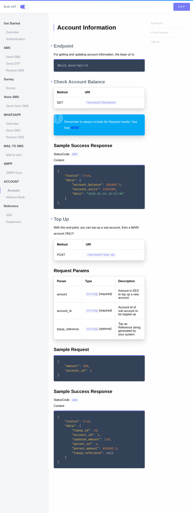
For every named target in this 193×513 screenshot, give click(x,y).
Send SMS (13, 57)
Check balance (159, 32)
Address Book (15, 197)
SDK (9, 215)
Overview (12, 32)
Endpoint (70, 46)
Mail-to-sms (14, 155)
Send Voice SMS (17, 106)
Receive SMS (15, 70)
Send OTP (13, 63)
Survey (10, 88)
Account (14, 190)
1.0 (181, 6)
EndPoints (157, 23)
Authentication (15, 39)
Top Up (155, 41)
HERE (87, 127)
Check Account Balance (86, 81)
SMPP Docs (14, 172)
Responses (13, 221)
